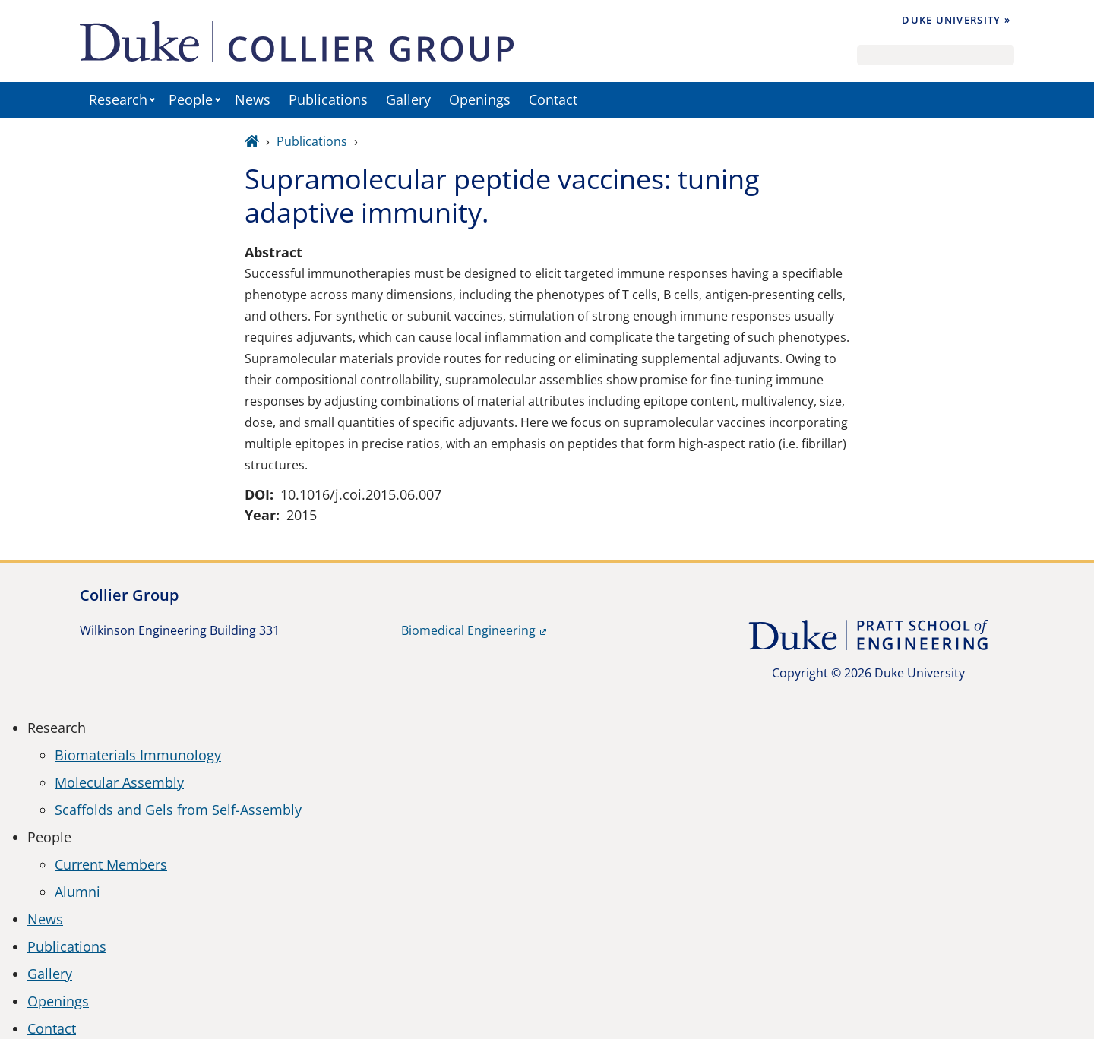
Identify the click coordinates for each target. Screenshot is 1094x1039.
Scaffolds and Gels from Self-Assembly (178, 810)
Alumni (77, 892)
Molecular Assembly (119, 782)
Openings (480, 99)
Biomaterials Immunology (138, 755)
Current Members (111, 864)
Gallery (408, 99)
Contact (553, 99)
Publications (328, 99)
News (252, 99)
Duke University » (956, 20)
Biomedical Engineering (468, 630)
